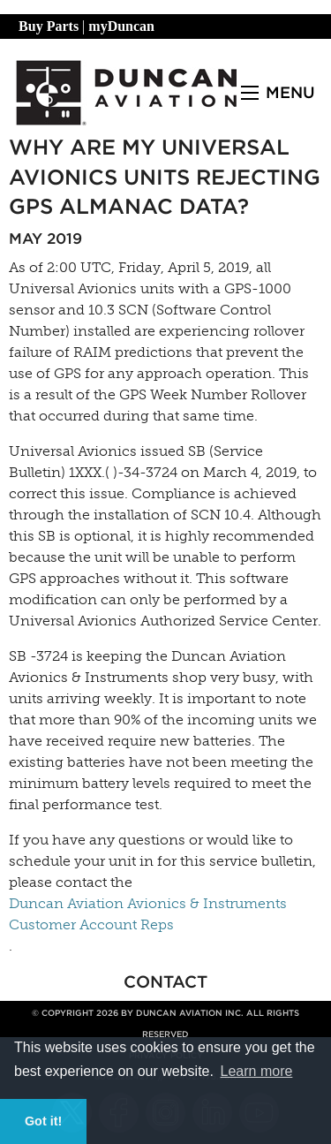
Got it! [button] (43, 1121)
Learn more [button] (257, 1071)
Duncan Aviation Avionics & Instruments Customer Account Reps (148, 914)
